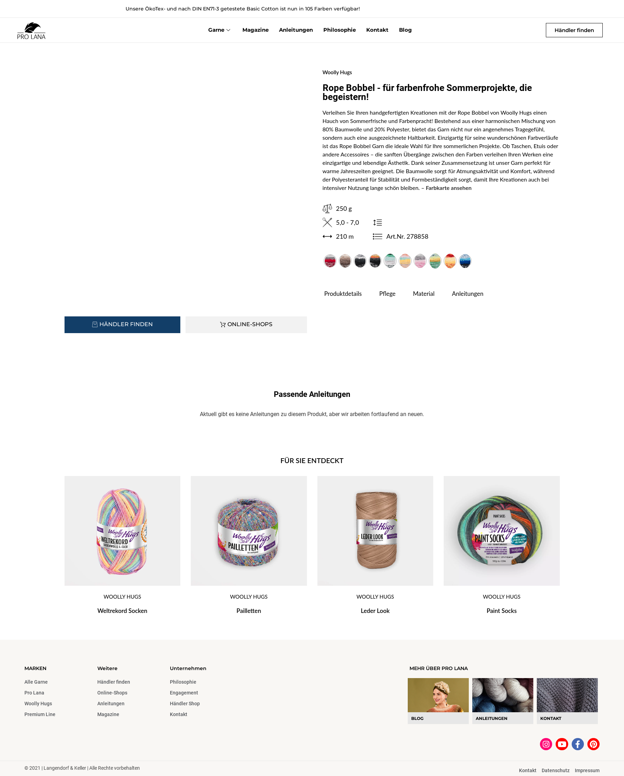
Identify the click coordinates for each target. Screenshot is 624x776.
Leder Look (375, 610)
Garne (220, 29)
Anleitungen (296, 29)
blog (417, 718)
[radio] (330, 261)
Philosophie (339, 29)
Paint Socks (502, 610)
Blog (405, 29)
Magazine (255, 29)
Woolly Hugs (337, 72)
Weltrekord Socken (122, 610)
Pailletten (248, 610)
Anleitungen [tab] (467, 293)
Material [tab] (424, 293)
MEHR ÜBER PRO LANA (438, 668)
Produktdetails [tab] (343, 293)
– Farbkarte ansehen (446, 187)
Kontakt (377, 29)
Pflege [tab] (387, 293)
